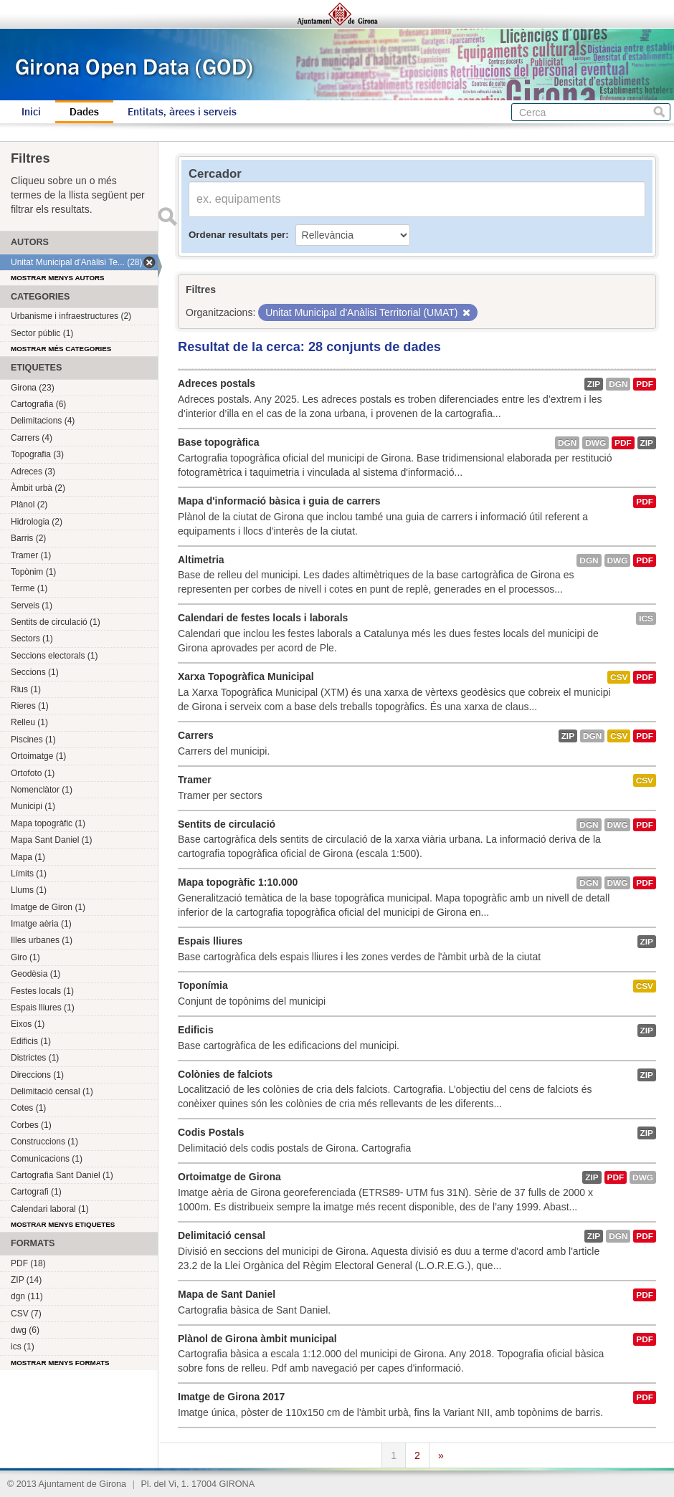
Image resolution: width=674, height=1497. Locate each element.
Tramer (195, 779)
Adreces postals (216, 383)
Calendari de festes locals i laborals (263, 617)
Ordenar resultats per (237, 234)
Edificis (196, 1030)
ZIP (593, 384)
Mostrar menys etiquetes (63, 1224)
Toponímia (203, 985)
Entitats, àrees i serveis (182, 112)
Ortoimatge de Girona (229, 1176)
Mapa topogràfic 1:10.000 (238, 882)
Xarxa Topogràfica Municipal (246, 676)
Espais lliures (210, 941)
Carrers (196, 735)
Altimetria (201, 559)
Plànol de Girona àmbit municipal (257, 1338)
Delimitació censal (221, 1235)
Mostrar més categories (61, 349)
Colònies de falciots (225, 1074)
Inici (31, 112)
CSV (618, 677)
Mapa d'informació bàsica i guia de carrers (279, 501)
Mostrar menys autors (58, 278)
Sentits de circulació (226, 824)
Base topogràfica (219, 442)
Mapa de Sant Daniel (226, 1294)
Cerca (659, 112)
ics (646, 618)
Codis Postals (211, 1132)
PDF (644, 384)
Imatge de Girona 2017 (231, 1396)
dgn (618, 384)
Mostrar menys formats (60, 1363)
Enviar (167, 216)
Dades (84, 112)
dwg (595, 443)
